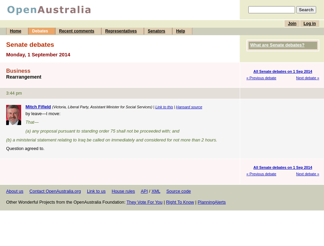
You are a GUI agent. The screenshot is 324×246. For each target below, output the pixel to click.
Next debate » (307, 78)
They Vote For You (144, 202)
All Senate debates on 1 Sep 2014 (282, 71)
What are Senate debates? (277, 44)
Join (292, 23)
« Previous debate (262, 78)
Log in (310, 23)
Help (180, 31)
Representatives (121, 31)
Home (15, 31)
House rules (123, 191)
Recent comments (76, 31)
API (144, 191)
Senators (156, 31)
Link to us (96, 191)
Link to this (164, 107)
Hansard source (189, 107)
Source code (178, 191)
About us (15, 191)
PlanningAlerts (212, 202)
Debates (40, 31)
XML (155, 191)
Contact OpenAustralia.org (55, 191)
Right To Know (180, 202)
